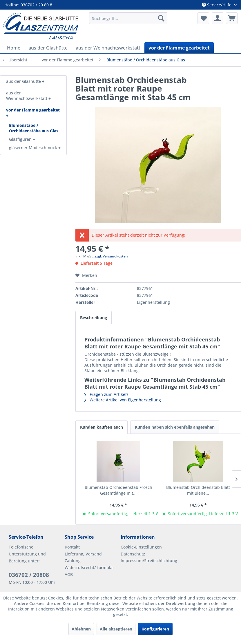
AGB (69, 574)
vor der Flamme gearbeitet (33, 110)
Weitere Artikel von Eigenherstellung (122, 400)
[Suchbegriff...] (128, 18)
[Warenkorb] (232, 18)
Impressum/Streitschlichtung (147, 560)
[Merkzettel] (203, 18)
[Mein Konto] (217, 18)
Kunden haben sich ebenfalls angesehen (175, 427)
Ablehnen (81, 629)
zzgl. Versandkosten (111, 256)
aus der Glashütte (24, 81)
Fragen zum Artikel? (106, 394)
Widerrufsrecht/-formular (89, 567)
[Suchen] (161, 18)
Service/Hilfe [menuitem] (217, 5)
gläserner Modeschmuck (33, 147)
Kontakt (72, 547)
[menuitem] (128, 18)
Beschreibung (93, 317)
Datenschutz (133, 554)
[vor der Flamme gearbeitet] (179, 47)
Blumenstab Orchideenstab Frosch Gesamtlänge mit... (118, 490)
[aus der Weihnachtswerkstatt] (108, 47)
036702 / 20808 (29, 575)
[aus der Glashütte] (48, 47)
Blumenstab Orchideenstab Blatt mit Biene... (198, 490)
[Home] (13, 47)
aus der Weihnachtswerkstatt (27, 95)
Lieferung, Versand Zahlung (83, 557)
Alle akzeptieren (116, 629)
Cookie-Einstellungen (141, 547)
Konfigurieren (155, 629)
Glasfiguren (21, 139)
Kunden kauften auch (101, 427)
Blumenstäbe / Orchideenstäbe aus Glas (33, 128)
